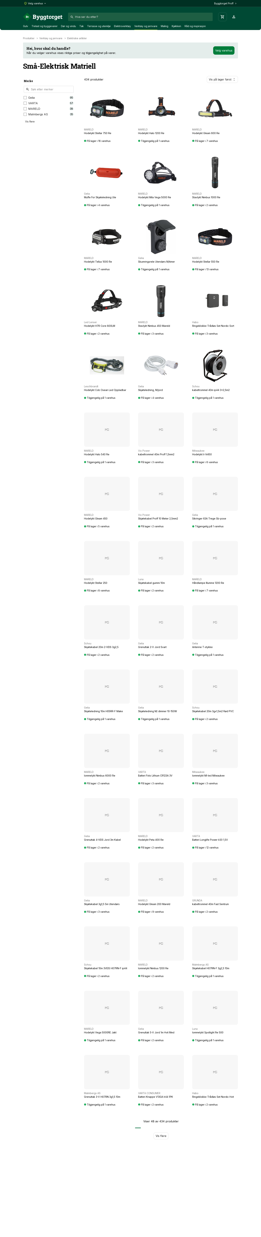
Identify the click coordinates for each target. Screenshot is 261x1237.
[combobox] (140, 17)
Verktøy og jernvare (145, 26)
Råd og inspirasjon (195, 26)
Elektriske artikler (77, 38)
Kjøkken (176, 26)
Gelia (31, 97)
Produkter (28, 38)
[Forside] (43, 17)
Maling (164, 26)
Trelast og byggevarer (45, 26)
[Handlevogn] (222, 16)
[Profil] (234, 17)
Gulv (25, 26)
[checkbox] (25, 97)
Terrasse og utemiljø (99, 26)
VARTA (33, 103)
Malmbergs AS (38, 114)
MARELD (34, 108)
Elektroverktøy (122, 26)
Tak (81, 26)
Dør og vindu (68, 26)
